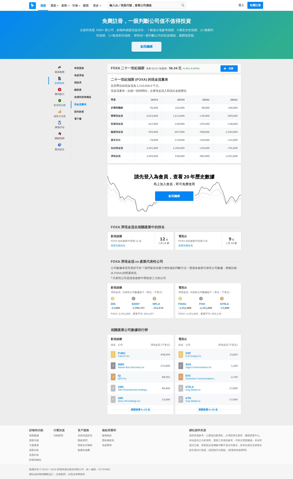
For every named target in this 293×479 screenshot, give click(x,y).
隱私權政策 (108, 440)
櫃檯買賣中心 (252, 435)
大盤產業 (34, 445)
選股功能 (34, 440)
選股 (54, 5)
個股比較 (34, 450)
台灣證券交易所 (234, 435)
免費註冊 (255, 5)
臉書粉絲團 (84, 450)
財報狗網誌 (35, 459)
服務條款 (107, 435)
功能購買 (58, 435)
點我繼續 (146, 46)
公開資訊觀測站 (214, 435)
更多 (97, 5)
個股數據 (34, 435)
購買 (86, 5)
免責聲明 (107, 445)
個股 (43, 5)
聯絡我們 (82, 440)
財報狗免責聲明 (237, 450)
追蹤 (228, 68)
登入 (241, 5)
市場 (76, 5)
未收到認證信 (85, 435)
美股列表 (34, 455)
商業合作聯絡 (85, 445)
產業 (65, 5)
